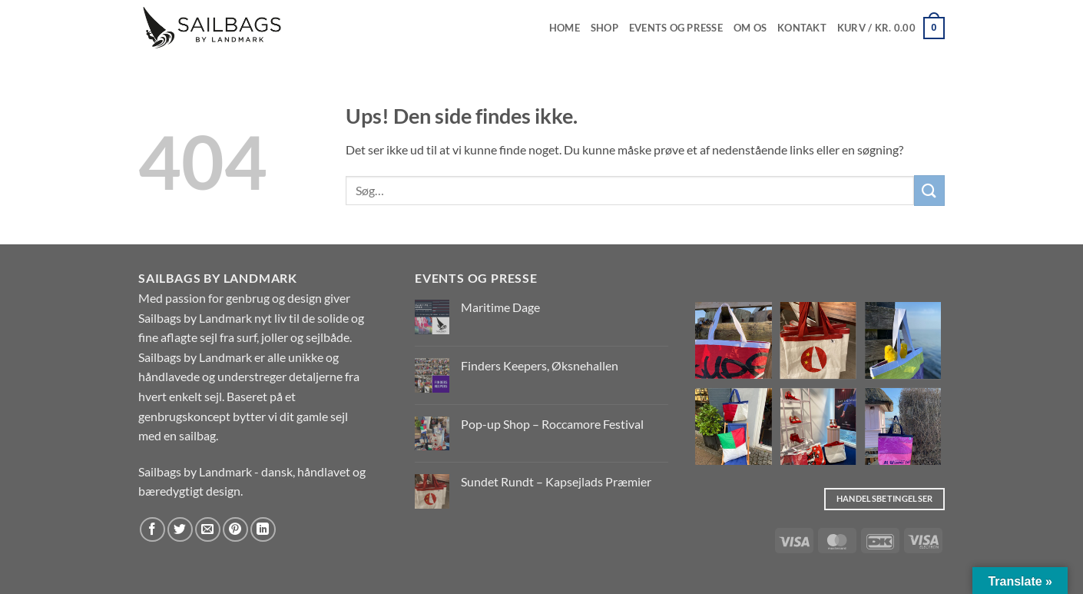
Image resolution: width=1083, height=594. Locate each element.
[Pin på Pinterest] (235, 530)
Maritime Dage (500, 307)
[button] (891, 28)
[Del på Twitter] (180, 530)
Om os (750, 28)
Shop (604, 28)
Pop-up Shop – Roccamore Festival (552, 423)
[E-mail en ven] (207, 530)
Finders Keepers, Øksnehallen (539, 365)
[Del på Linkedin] (263, 530)
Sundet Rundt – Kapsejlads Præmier (556, 481)
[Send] (929, 190)
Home (564, 28)
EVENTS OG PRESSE (676, 28)
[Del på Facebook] (152, 530)
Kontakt (801, 28)
